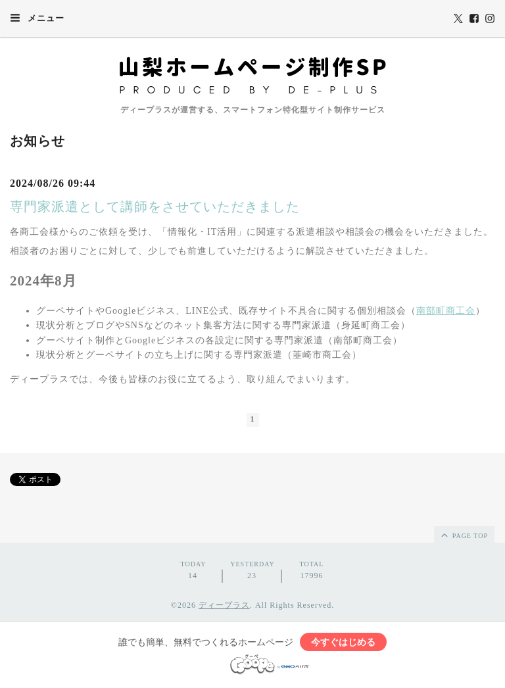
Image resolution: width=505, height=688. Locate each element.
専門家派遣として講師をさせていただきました (155, 206)
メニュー (37, 17)
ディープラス (224, 605)
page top (463, 534)
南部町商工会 (445, 311)
